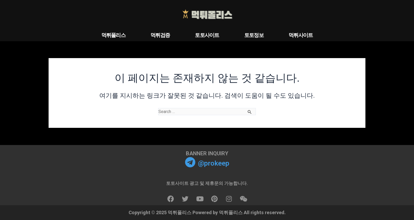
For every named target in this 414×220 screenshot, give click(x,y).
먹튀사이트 (301, 35)
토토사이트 (207, 35)
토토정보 (254, 35)
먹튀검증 (160, 35)
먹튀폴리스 (113, 35)
